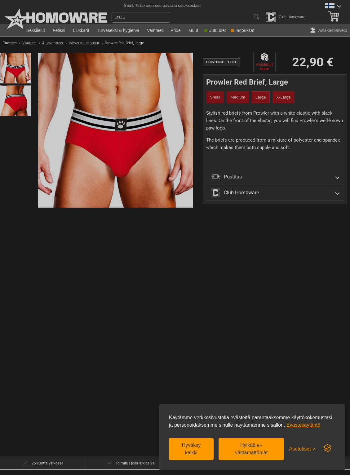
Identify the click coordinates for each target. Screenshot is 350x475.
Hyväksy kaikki (191, 448)
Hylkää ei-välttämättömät (251, 448)
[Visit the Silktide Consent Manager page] (327, 448)
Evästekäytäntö (303, 425)
